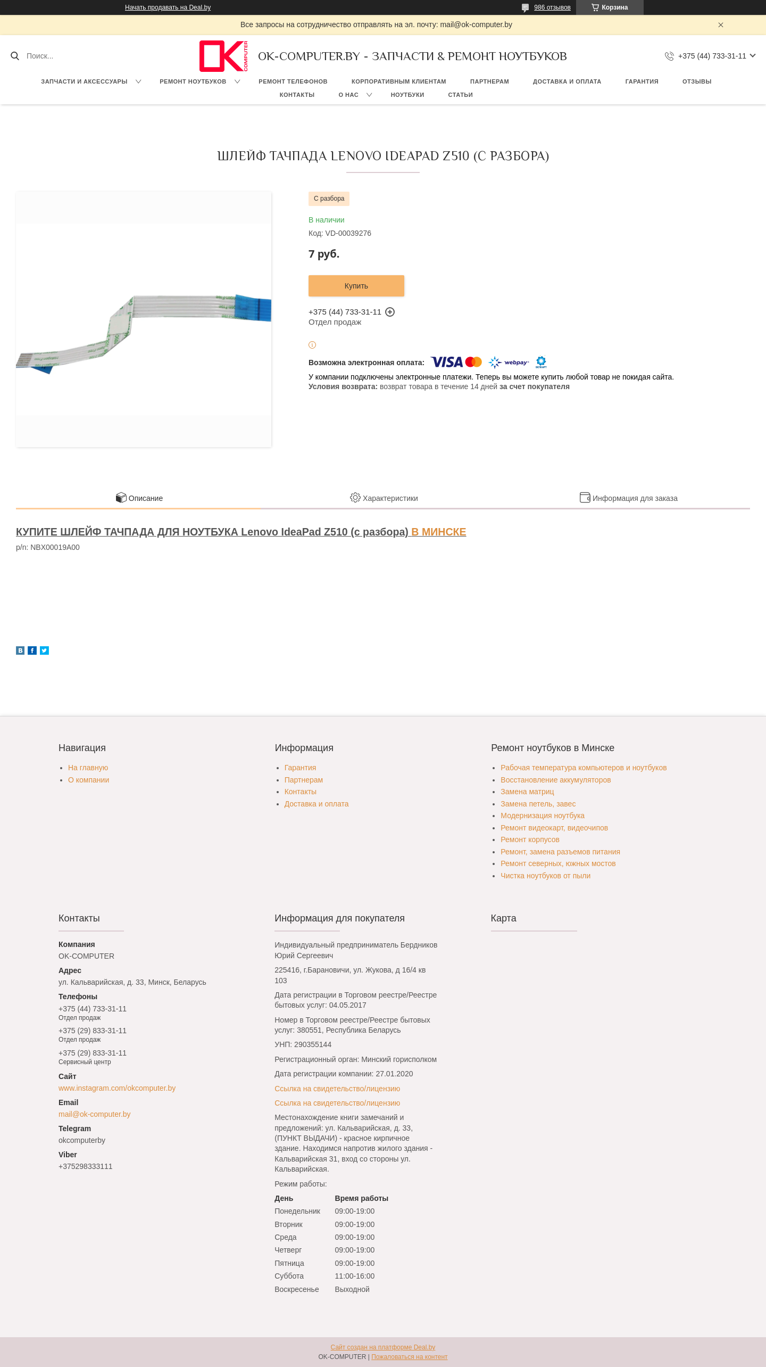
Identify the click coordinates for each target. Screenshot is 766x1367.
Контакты (297, 95)
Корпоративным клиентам (399, 81)
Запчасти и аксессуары (84, 81)
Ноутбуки (407, 95)
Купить (356, 286)
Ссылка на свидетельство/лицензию (337, 1088)
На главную (88, 767)
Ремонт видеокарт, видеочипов (554, 828)
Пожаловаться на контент (409, 1357)
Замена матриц (527, 791)
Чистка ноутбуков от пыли (545, 875)
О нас (348, 95)
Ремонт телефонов (293, 81)
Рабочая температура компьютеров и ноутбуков (584, 767)
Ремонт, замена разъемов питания (560, 851)
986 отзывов (552, 7)
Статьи (460, 95)
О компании (88, 780)
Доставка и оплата (567, 81)
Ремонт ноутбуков (193, 81)
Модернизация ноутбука (543, 815)
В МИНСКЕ (438, 532)
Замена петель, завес (538, 804)
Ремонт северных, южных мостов (558, 863)
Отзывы (697, 81)
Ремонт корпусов (530, 839)
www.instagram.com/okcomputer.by (117, 1088)
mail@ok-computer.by (95, 1114)
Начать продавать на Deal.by (168, 7)
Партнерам (489, 81)
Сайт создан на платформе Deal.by (383, 1347)
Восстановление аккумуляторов (556, 780)
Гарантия (642, 81)
